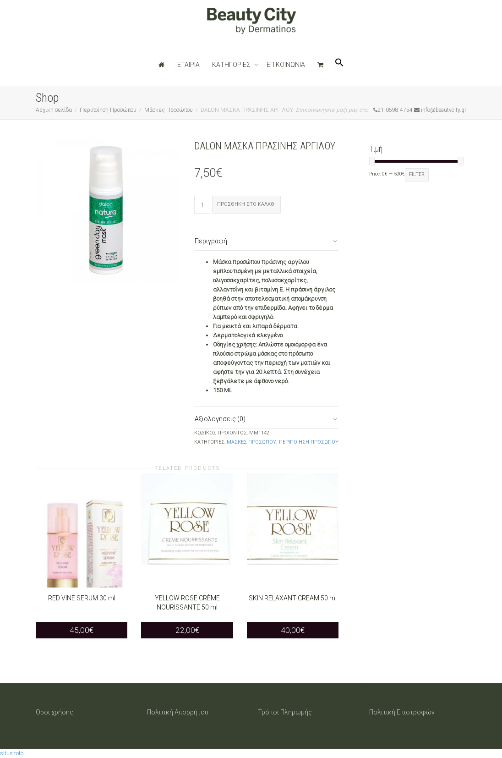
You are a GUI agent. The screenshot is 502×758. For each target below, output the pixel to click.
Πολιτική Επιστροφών (402, 712)
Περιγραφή (211, 241)
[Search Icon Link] (339, 64)
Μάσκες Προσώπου (168, 110)
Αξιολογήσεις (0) (220, 419)
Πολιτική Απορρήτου (177, 712)
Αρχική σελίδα (54, 110)
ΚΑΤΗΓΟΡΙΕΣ (232, 64)
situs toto (11, 753)
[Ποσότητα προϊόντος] (202, 205)
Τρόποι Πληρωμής (285, 712)
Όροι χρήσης (54, 712)
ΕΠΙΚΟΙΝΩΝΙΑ (286, 64)
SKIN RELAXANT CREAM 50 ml (293, 598)
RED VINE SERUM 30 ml (81, 598)
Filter (417, 174)
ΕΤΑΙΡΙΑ (188, 64)
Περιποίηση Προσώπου (108, 110)
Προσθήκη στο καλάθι (246, 204)
